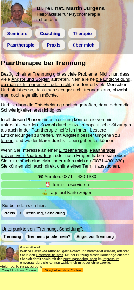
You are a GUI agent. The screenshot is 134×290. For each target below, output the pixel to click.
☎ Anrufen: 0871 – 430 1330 (67, 176)
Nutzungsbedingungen (80, 259)
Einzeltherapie (73, 150)
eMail (47, 160)
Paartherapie (20, 45)
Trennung (12, 236)
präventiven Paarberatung (27, 155)
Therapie (82, 33)
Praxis (53, 45)
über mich (83, 45)
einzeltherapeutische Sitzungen (100, 124)
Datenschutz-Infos (49, 255)
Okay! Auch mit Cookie (19, 270)
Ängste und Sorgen (30, 79)
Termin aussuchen (100, 166)
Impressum (110, 259)
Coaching (50, 33)
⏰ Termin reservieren (67, 184)
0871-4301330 (108, 160)
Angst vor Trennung (95, 236)
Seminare (17, 33)
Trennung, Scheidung (45, 213)
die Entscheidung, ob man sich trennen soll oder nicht (66, 82)
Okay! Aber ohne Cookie (62, 270)
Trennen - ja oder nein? (49, 236)
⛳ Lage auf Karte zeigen (67, 192)
